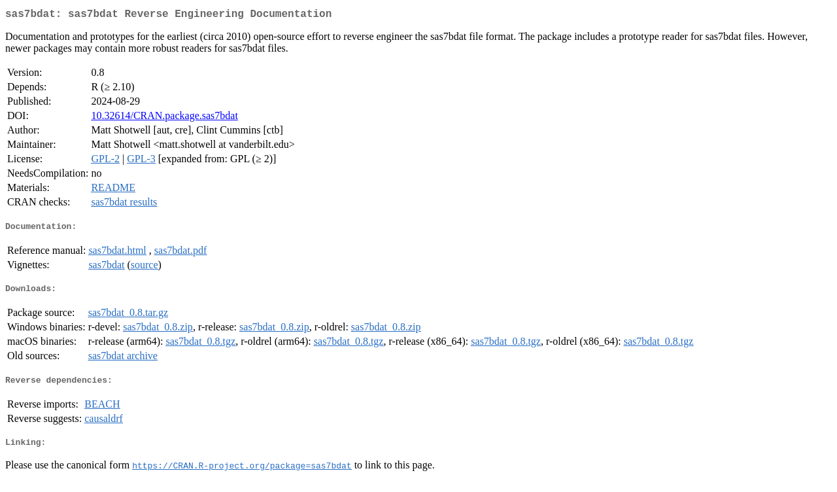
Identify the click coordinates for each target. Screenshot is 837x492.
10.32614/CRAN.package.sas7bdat (164, 118)
